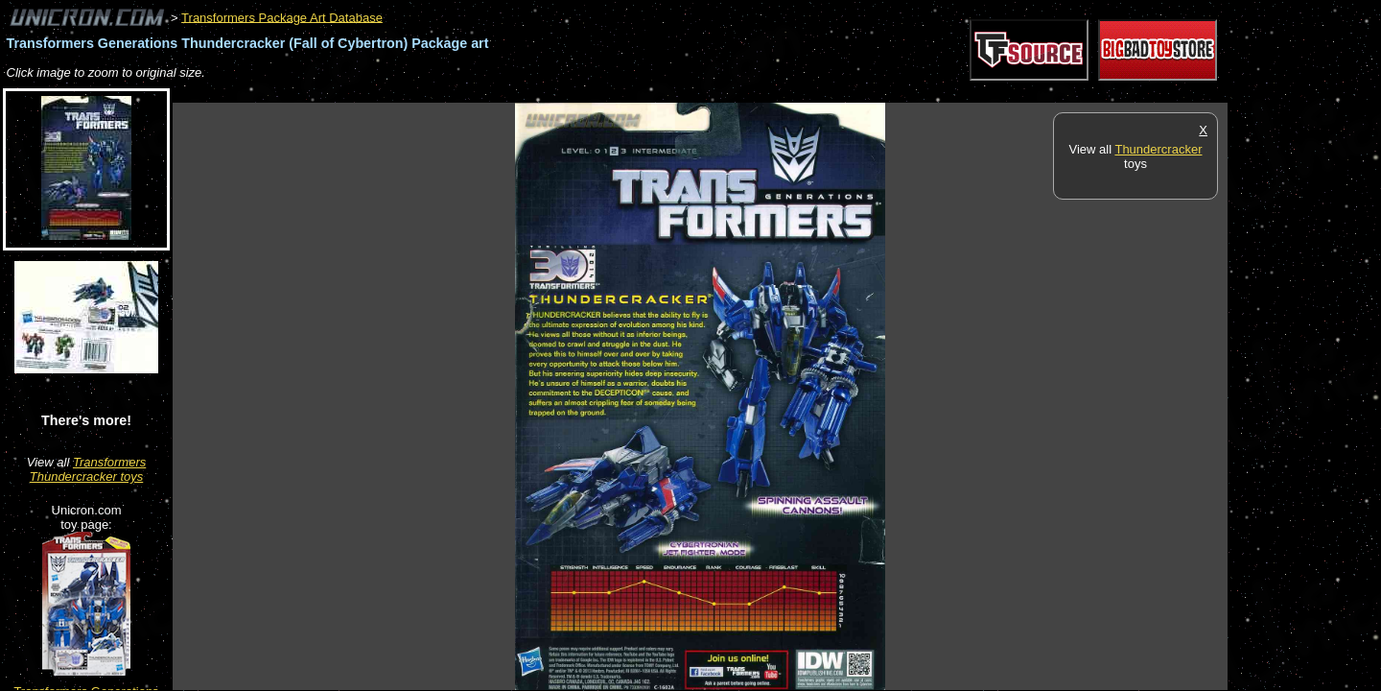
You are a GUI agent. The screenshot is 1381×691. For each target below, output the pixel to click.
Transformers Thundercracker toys (88, 469)
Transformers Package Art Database (282, 17)
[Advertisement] (522, 92)
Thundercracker (1158, 149)
